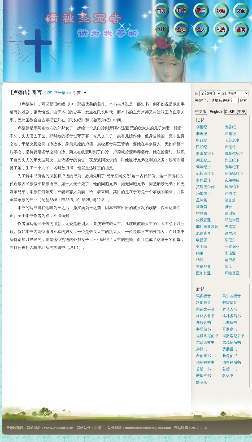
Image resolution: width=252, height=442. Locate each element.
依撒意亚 (203, 220)
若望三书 (203, 375)
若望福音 (229, 302)
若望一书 (203, 369)
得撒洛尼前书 (207, 336)
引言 (48, 93)
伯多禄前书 (205, 362)
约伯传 (230, 193)
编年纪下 (232, 167)
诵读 (241, 30)
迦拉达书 (203, 322)
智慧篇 (201, 213)
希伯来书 (203, 356)
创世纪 (201, 127)
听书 (181, 12)
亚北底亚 (232, 246)
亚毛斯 (201, 246)
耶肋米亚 (232, 220)
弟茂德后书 (231, 342)
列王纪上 (203, 160)
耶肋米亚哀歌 (207, 226)
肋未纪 (201, 133)
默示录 (201, 382)
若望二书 (229, 369)
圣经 (181, 30)
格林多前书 (205, 316)
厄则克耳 (203, 233)
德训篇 (230, 213)
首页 (162, 12)
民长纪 (201, 147)
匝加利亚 (203, 273)
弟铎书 (201, 349)
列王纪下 (232, 160)
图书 (162, 30)
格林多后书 (231, 316)
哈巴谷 (230, 260)
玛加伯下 (203, 193)
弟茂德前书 (205, 342)
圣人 (201, 30)
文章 (241, 12)
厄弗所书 (229, 322)
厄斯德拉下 (234, 173)
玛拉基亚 (232, 273)
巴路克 (230, 226)
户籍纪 (230, 133)
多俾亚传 (203, 180)
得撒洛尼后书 (233, 336)
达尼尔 (230, 233)
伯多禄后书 (231, 362)
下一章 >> (62, 93)
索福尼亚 (203, 266)
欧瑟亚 (201, 240)
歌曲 (201, 12)
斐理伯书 (203, 329)
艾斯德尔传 (205, 187)
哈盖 (228, 266)
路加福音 (203, 302)
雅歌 (228, 207)
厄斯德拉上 (205, 173)
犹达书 (227, 375)
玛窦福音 (203, 296)
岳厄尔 (230, 240)
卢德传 (230, 147)
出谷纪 (230, 127)
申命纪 (201, 140)
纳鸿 (199, 260)
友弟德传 (232, 180)
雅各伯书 (229, 356)
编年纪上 (203, 167)
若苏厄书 (232, 140)
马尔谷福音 (231, 296)
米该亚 (230, 253)
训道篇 (201, 207)
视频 (221, 12)
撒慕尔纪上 (205, 153)
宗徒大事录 (205, 309)
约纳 (199, 253)
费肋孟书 (229, 349)
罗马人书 (229, 309)
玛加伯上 (232, 187)
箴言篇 (230, 200)
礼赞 (221, 30)
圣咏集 (201, 200)
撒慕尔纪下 (234, 153)
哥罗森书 (229, 329)
